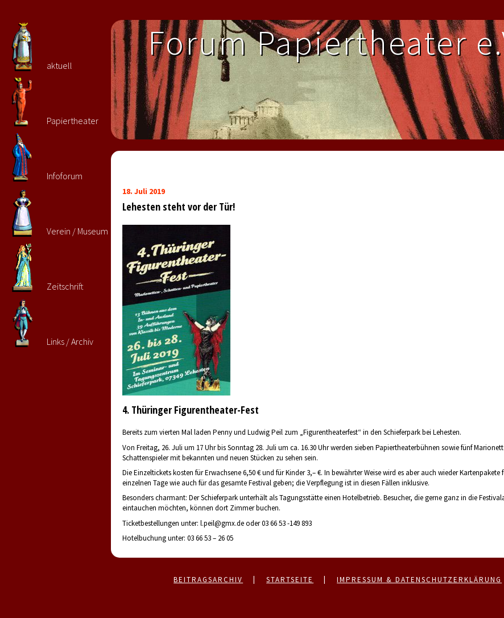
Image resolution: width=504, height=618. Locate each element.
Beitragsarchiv (208, 579)
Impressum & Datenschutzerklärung (419, 579)
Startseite (289, 579)
